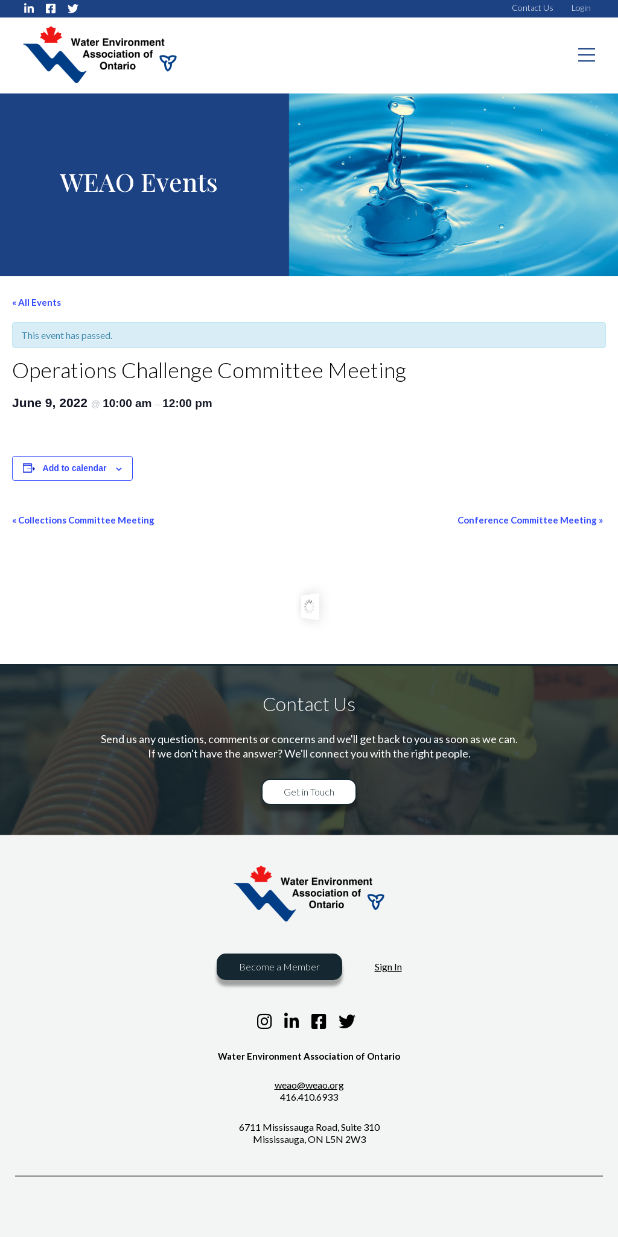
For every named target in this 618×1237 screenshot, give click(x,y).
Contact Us (532, 7)
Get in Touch (309, 791)
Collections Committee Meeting (83, 519)
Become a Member (279, 966)
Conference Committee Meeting (530, 519)
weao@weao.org (309, 1084)
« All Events (36, 302)
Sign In (388, 966)
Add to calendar (75, 468)
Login (581, 7)
